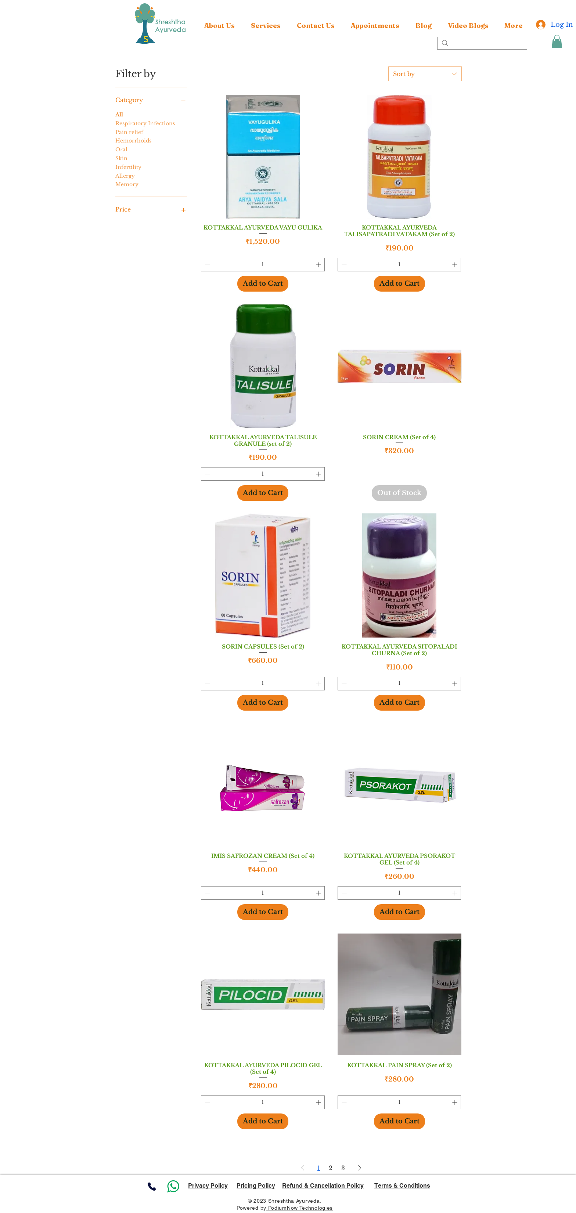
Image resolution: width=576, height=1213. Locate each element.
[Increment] (319, 264)
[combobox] (425, 73)
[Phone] (151, 1186)
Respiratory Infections (145, 123)
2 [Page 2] (330, 1168)
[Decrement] (206, 264)
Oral (121, 149)
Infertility (128, 166)
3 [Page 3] (343, 1168)
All (119, 114)
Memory (126, 184)
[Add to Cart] (262, 284)
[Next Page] (359, 1167)
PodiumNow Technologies (299, 1208)
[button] (266, 26)
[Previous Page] (302, 1167)
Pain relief (129, 132)
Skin (121, 158)
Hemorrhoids (133, 140)
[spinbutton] (262, 264)
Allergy (125, 175)
